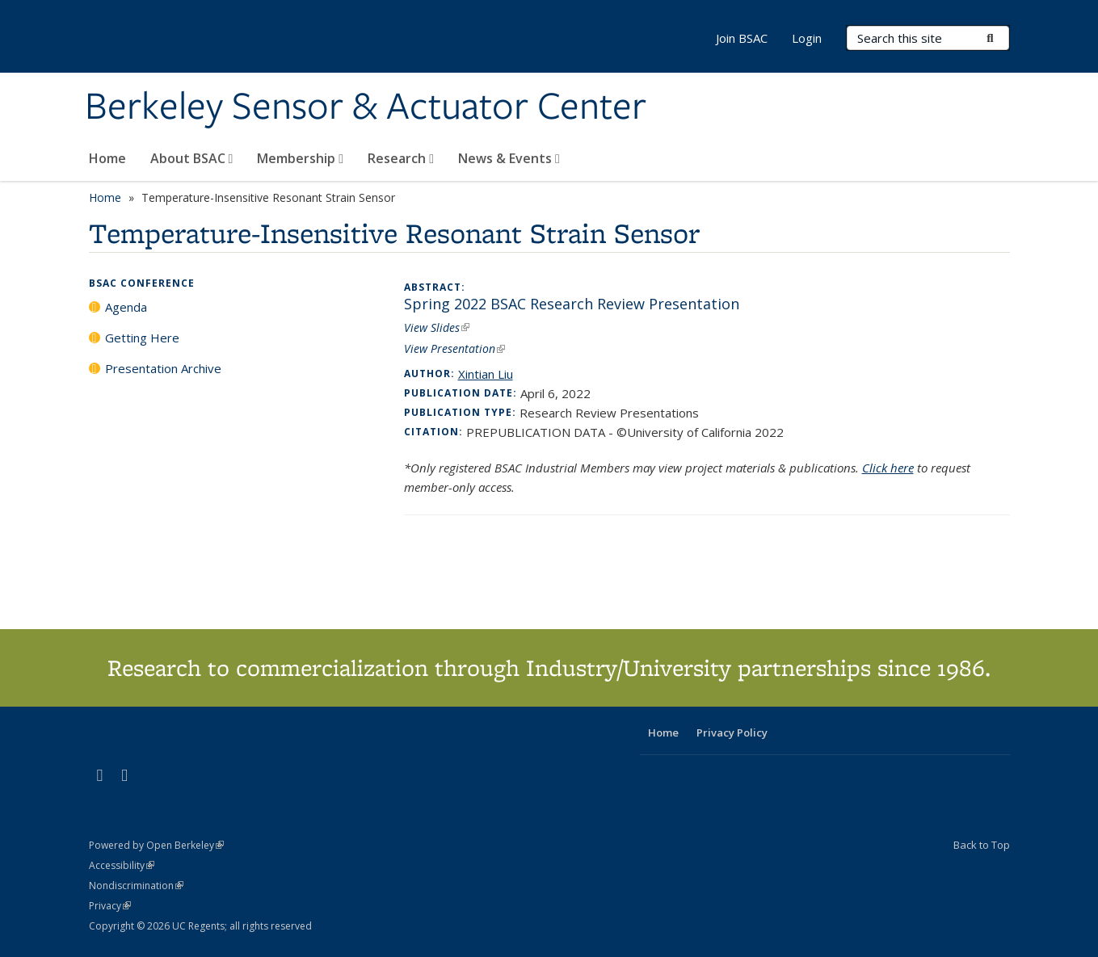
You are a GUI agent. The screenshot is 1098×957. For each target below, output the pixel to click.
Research (401, 158)
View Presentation (454, 348)
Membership (300, 158)
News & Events (509, 158)
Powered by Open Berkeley (156, 845)
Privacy (110, 906)
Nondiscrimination (136, 885)
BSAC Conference (142, 283)
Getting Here (142, 337)
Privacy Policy (732, 732)
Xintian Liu (485, 374)
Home (107, 158)
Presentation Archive (163, 368)
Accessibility (121, 865)
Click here (888, 468)
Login (807, 38)
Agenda (126, 307)
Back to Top (981, 844)
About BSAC (191, 158)
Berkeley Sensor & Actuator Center (365, 107)
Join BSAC (742, 38)
